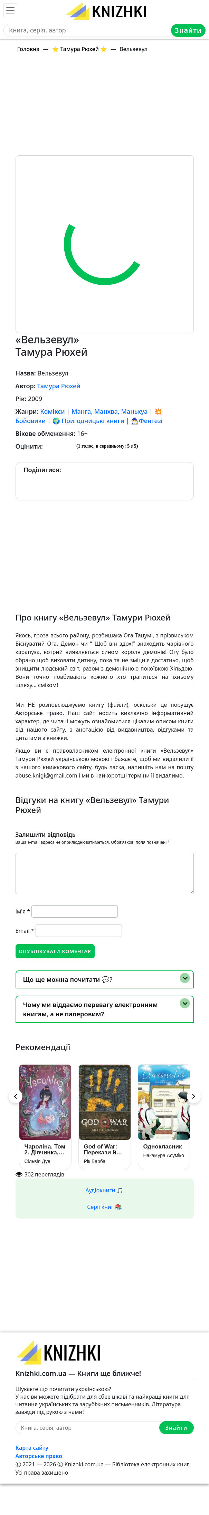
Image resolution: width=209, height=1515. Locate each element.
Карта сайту (32, 1448)
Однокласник (162, 1147)
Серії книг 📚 (104, 1207)
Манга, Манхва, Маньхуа (110, 411)
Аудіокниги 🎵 (105, 1190)
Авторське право (39, 1456)
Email (25, 931)
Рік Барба (95, 1161)
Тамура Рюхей (58, 386)
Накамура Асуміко (163, 1155)
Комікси (52, 411)
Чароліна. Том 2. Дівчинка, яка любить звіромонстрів (45, 1149)
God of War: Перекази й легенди (100, 1149)
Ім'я (23, 911)
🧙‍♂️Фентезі (146, 421)
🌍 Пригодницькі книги (88, 421)
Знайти (188, 30)
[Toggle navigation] (10, 10)
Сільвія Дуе (37, 1161)
